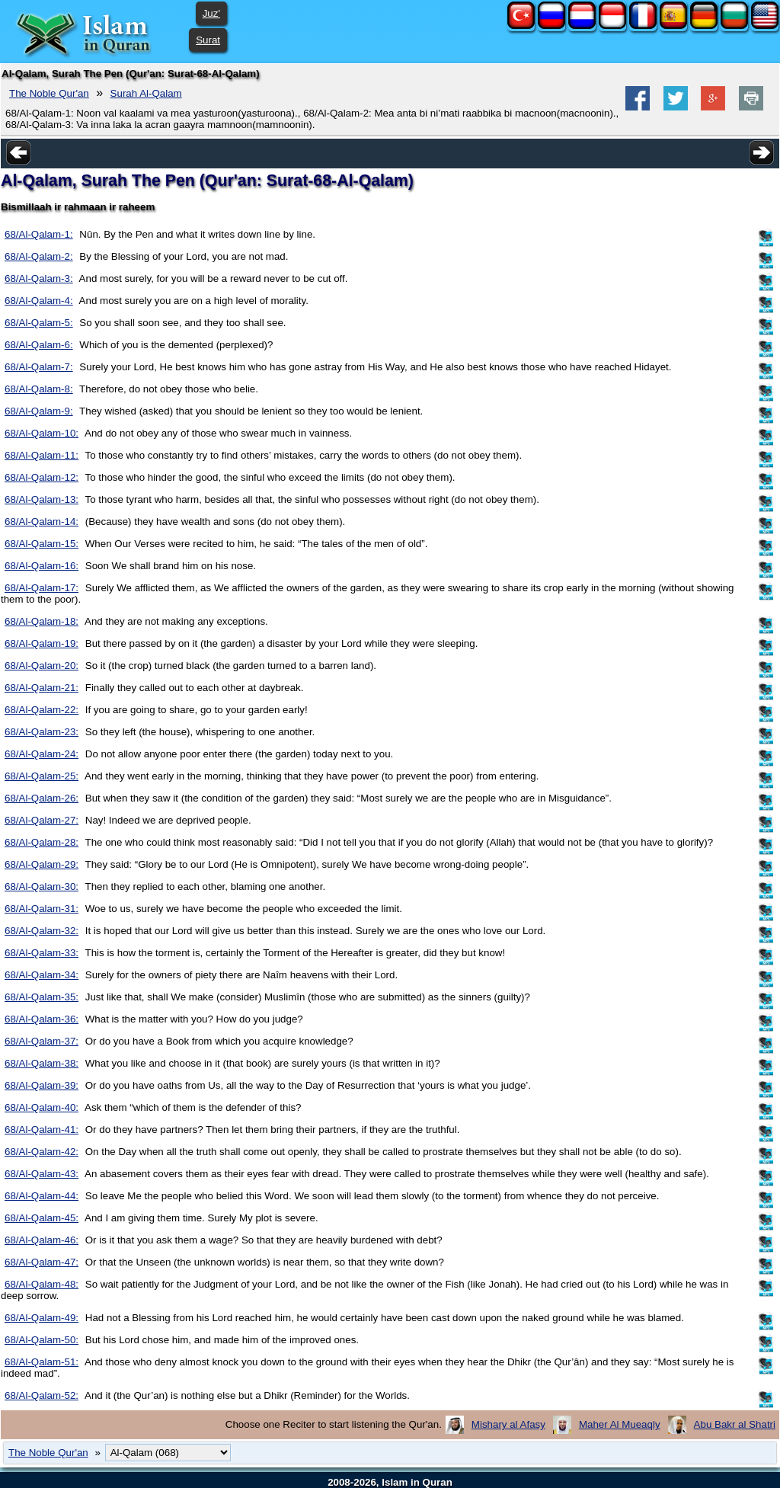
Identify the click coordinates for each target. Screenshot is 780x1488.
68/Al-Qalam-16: (41, 565)
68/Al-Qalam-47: (41, 1262)
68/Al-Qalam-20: (41, 665)
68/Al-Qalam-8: (39, 389)
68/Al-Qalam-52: (41, 1395)
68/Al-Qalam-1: (39, 234)
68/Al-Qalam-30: (41, 886)
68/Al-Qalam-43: (41, 1173)
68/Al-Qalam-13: (41, 499)
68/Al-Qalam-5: (39, 322)
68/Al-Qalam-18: (41, 621)
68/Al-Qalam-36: (41, 1019)
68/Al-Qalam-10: (41, 433)
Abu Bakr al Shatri (734, 1424)
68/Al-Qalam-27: (41, 820)
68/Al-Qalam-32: (41, 930)
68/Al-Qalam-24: (41, 754)
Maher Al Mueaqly (619, 1424)
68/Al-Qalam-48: (41, 1284)
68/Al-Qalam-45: (41, 1218)
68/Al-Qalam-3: (39, 278)
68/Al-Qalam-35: (41, 997)
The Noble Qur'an (49, 93)
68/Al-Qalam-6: (39, 344)
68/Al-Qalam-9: (39, 411)
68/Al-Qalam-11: (41, 455)
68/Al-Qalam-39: (41, 1085)
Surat (208, 40)
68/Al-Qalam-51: (41, 1362)
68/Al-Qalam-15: (41, 543)
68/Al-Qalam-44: (41, 1196)
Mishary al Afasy (508, 1424)
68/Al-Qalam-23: (41, 732)
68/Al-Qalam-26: (41, 798)
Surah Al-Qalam (146, 93)
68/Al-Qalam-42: (41, 1151)
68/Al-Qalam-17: (41, 588)
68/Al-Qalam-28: (41, 842)
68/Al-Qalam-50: (41, 1340)
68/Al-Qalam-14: (41, 521)
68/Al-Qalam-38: (41, 1063)
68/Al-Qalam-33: (41, 952)
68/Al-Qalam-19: (41, 643)
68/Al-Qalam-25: (41, 776)
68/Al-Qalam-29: (41, 864)
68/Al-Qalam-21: (41, 687)
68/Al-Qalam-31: (41, 908)
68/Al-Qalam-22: (41, 709)
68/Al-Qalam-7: (39, 367)
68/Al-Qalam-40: (41, 1107)
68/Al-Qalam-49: (41, 1317)
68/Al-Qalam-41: (41, 1129)
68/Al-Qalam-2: (39, 256)
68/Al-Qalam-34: (41, 975)
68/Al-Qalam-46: (41, 1240)
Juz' (211, 13)
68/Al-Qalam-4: (39, 300)
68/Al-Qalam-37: (41, 1041)
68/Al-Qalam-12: (41, 477)
